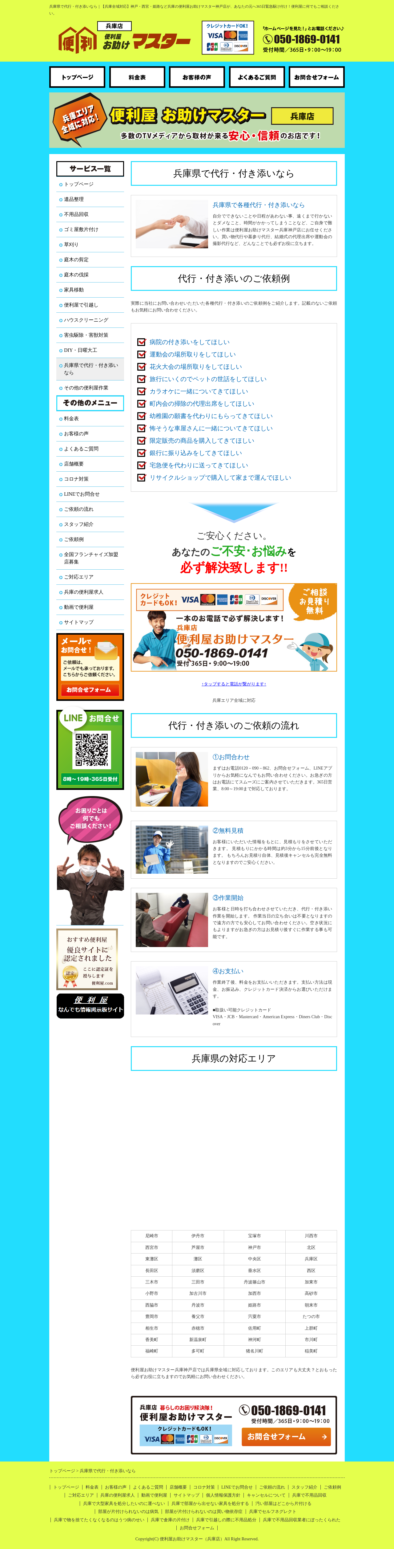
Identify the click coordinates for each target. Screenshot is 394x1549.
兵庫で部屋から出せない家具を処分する (210, 1503)
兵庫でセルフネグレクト (272, 1511)
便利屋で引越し (81, 304)
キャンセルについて (266, 1495)
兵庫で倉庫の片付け (170, 1520)
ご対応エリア (79, 576)
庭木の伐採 (76, 274)
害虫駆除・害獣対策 (86, 335)
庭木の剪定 (76, 259)
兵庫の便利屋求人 (83, 592)
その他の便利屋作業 (86, 387)
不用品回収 (76, 214)
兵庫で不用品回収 (309, 1495)
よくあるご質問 (81, 448)
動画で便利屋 (79, 607)
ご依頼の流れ (79, 509)
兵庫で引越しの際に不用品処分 (226, 1520)
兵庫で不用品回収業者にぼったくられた (301, 1520)
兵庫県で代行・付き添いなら (91, 369)
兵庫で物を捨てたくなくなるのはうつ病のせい (99, 1520)
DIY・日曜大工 (80, 350)
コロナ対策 (76, 479)
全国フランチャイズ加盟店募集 (91, 558)
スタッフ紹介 (79, 524)
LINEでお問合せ (82, 494)
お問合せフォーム (197, 1528)
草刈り (71, 244)
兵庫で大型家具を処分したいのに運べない (124, 1503)
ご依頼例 (74, 539)
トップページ (79, 184)
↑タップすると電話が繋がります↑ (234, 684)
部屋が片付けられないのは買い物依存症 (204, 1511)
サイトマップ (79, 622)
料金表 (71, 418)
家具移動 (74, 289)
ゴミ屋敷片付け (81, 229)
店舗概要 (74, 463)
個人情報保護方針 (223, 1495)
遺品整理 (74, 199)
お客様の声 (76, 433)
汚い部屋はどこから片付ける (283, 1503)
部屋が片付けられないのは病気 (128, 1511)
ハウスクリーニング (86, 320)
